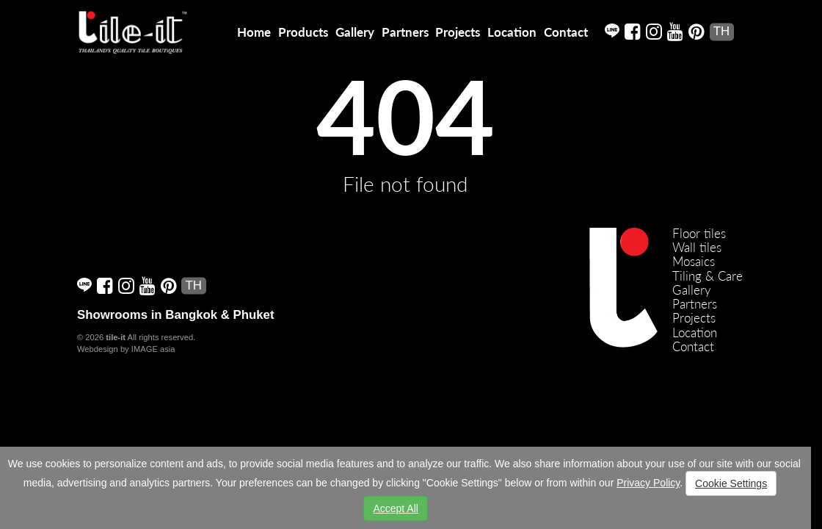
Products (303, 32)
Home (254, 32)
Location (512, 32)
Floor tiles (699, 233)
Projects (457, 32)
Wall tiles (696, 247)
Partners (405, 32)
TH (721, 31)
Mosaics (693, 261)
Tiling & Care (707, 276)
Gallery (354, 32)
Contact (566, 32)
